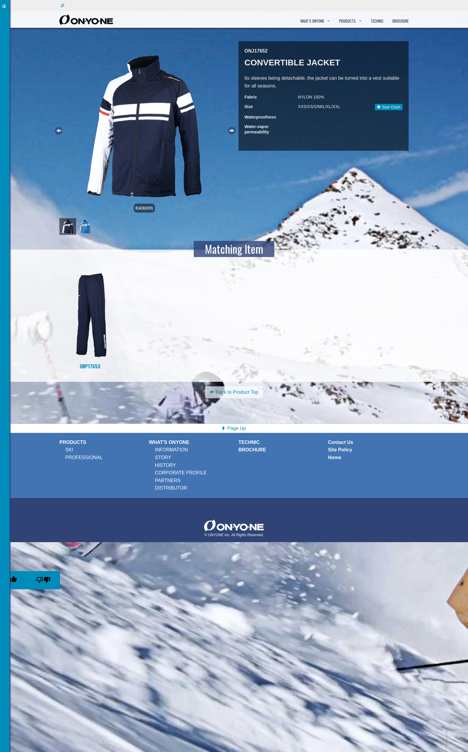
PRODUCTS (347, 21)
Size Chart (388, 107)
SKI (69, 449)
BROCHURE (400, 21)
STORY (163, 457)
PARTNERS (168, 480)
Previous (58, 130)
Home (334, 457)
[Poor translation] (43, 580)
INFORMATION (171, 449)
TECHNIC (377, 21)
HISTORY (165, 465)
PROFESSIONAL (83, 457)
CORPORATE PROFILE (181, 472)
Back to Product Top (234, 392)
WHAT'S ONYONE (312, 21)
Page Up (236, 428)
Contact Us (340, 442)
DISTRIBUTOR (171, 487)
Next (231, 130)
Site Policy (340, 449)
